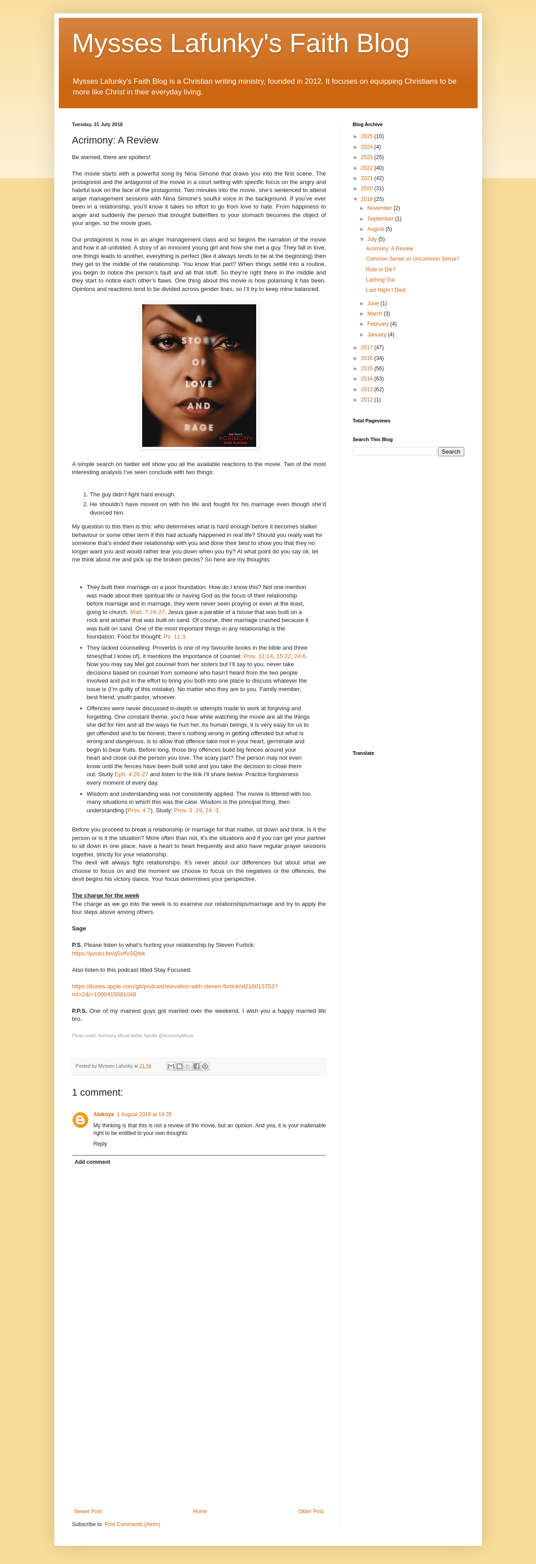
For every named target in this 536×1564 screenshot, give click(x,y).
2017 (367, 347)
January (377, 335)
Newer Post (88, 1511)
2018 (367, 199)
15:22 (283, 656)
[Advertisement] (199, 1434)
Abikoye (104, 1114)
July (372, 239)
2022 (367, 168)
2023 (367, 157)
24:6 (300, 656)
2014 (367, 379)
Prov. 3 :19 (188, 810)
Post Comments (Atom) (132, 1524)
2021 (367, 178)
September (381, 219)
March (375, 314)
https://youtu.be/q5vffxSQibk (109, 953)
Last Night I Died (385, 290)
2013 (367, 389)
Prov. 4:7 (139, 810)
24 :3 (211, 810)
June (373, 303)
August (376, 229)
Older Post (311, 1511)
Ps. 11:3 (174, 636)
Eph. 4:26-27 (132, 774)
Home (200, 1511)
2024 (367, 147)
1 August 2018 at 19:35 (144, 1114)
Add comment (92, 1162)
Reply (100, 1144)
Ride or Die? (381, 269)
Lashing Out (380, 280)
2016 (367, 358)
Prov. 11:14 (258, 656)
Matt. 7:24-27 (147, 612)
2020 (367, 188)
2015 (367, 368)
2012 (367, 400)
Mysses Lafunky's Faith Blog (241, 43)
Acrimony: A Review (389, 249)
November (380, 208)
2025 (367, 136)
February (378, 324)
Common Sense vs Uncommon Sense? (412, 259)
